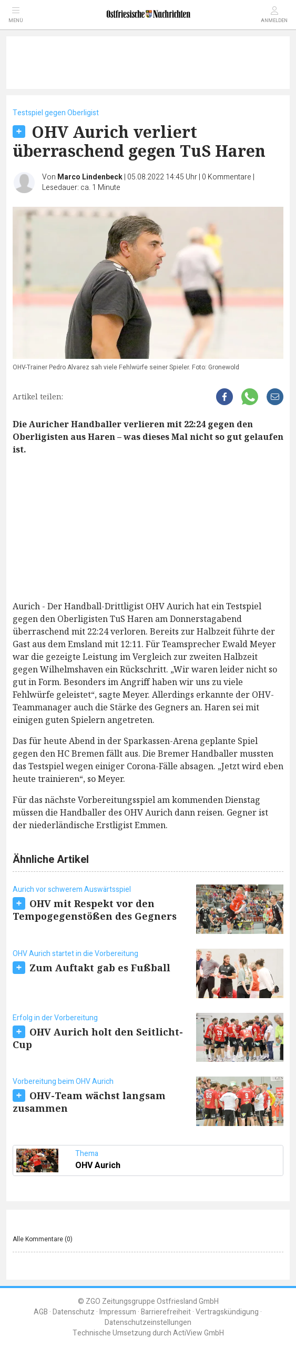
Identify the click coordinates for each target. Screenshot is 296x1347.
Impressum (117, 1312)
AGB (41, 1312)
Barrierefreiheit (166, 1312)
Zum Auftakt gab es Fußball (99, 967)
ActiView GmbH (198, 1333)
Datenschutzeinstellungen (148, 1322)
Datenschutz (74, 1312)
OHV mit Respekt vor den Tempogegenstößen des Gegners (95, 909)
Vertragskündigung (227, 1312)
